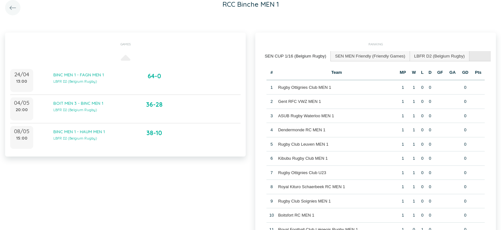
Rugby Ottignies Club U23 (302, 172)
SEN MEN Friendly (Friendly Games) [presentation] (367, 55)
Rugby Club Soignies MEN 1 (304, 200)
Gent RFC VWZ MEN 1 (299, 101)
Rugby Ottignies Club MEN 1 (304, 86)
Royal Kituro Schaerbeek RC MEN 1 (311, 186)
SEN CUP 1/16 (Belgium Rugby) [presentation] (294, 55)
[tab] (294, 56)
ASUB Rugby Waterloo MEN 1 (306, 115)
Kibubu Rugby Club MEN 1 (303, 158)
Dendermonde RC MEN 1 (301, 129)
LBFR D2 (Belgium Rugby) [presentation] (434, 55)
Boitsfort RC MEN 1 (296, 214)
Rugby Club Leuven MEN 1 (303, 143)
